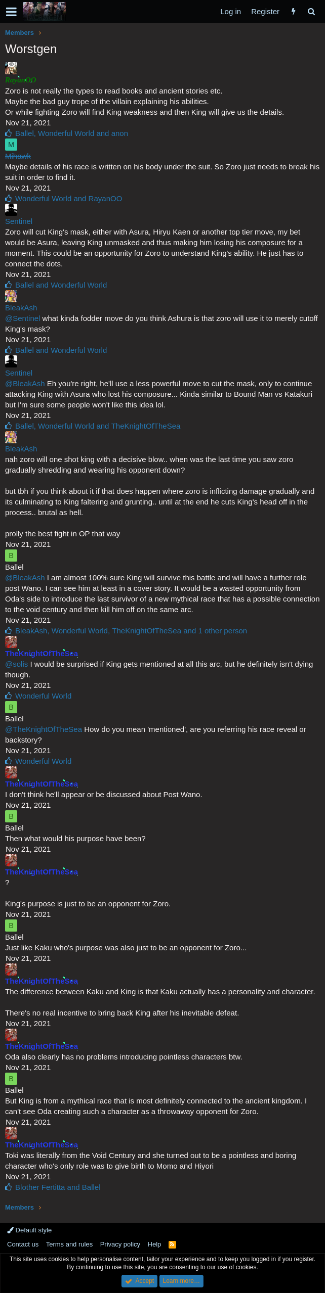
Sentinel (18, 221)
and (68, 198)
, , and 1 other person (131, 630)
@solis (16, 664)
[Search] (311, 11)
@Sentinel (22, 318)
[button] (11, 12)
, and (71, 133)
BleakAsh (21, 307)
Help (154, 1244)
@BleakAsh (25, 383)
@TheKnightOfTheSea (43, 729)
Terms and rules (69, 1244)
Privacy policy (120, 1244)
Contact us (22, 1244)
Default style (29, 1230)
